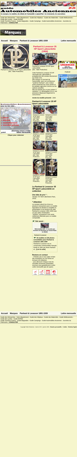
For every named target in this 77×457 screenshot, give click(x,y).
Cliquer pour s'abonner (15, 134)
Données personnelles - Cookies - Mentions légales (63, 327)
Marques (14, 41)
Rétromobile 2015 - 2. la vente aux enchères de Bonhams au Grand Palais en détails (44, 230)
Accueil (4, 41)
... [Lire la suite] (40, 249)
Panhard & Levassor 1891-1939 (34, 41)
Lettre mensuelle (68, 41)
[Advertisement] (51, 33)
